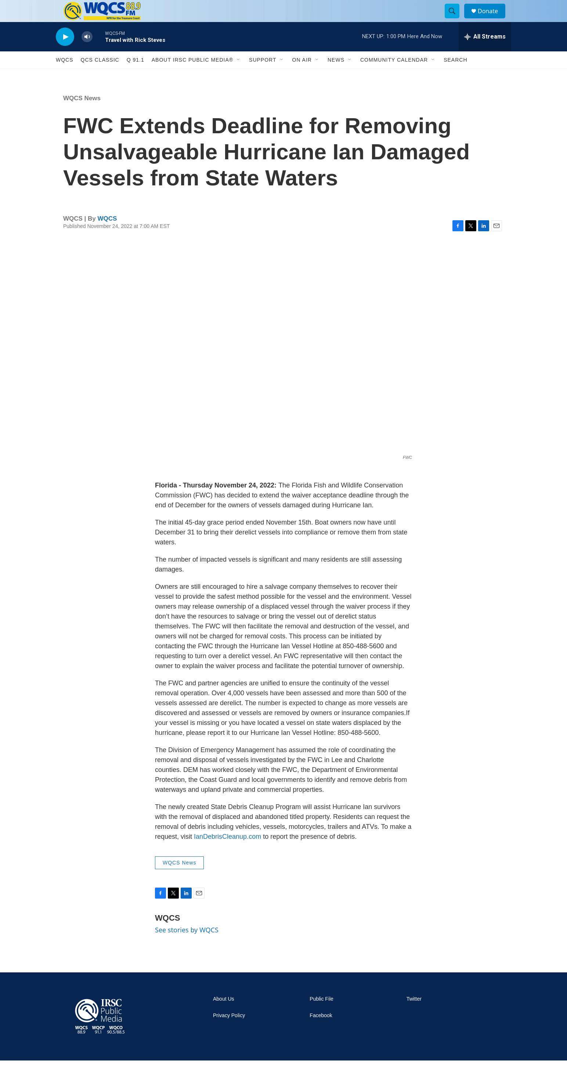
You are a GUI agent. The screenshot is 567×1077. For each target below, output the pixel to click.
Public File (321, 1015)
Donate (492, 19)
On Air (302, 76)
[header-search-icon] (455, 19)
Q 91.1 (135, 76)
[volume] (87, 53)
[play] (65, 53)
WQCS (64, 76)
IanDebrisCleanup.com (227, 853)
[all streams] (485, 53)
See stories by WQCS (187, 946)
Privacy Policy (229, 1032)
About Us (223, 1015)
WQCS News (82, 114)
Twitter (414, 1015)
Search (455, 76)
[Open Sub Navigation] (239, 76)
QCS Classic (100, 76)
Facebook (321, 1032)
